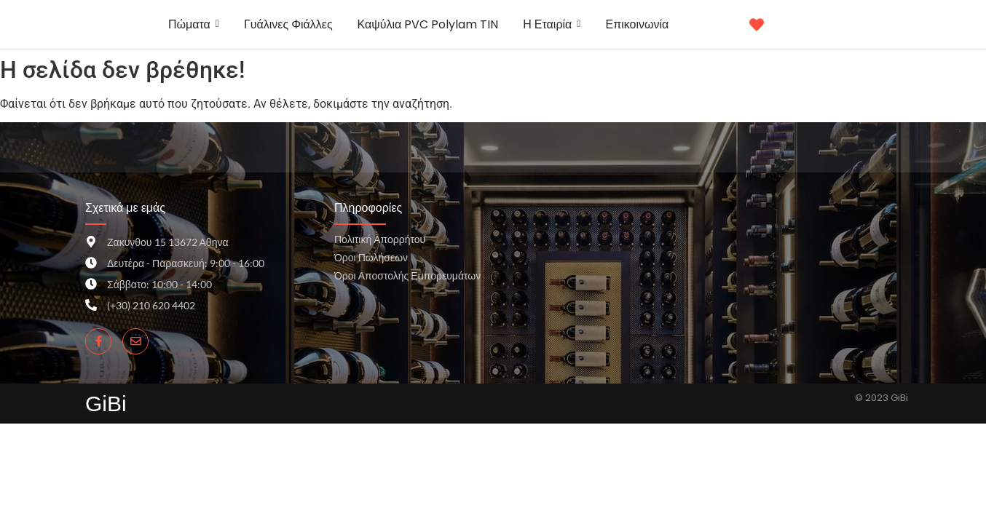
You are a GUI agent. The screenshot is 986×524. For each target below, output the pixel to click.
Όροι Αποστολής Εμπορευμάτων (407, 275)
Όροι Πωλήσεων (371, 257)
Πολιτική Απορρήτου (379, 239)
